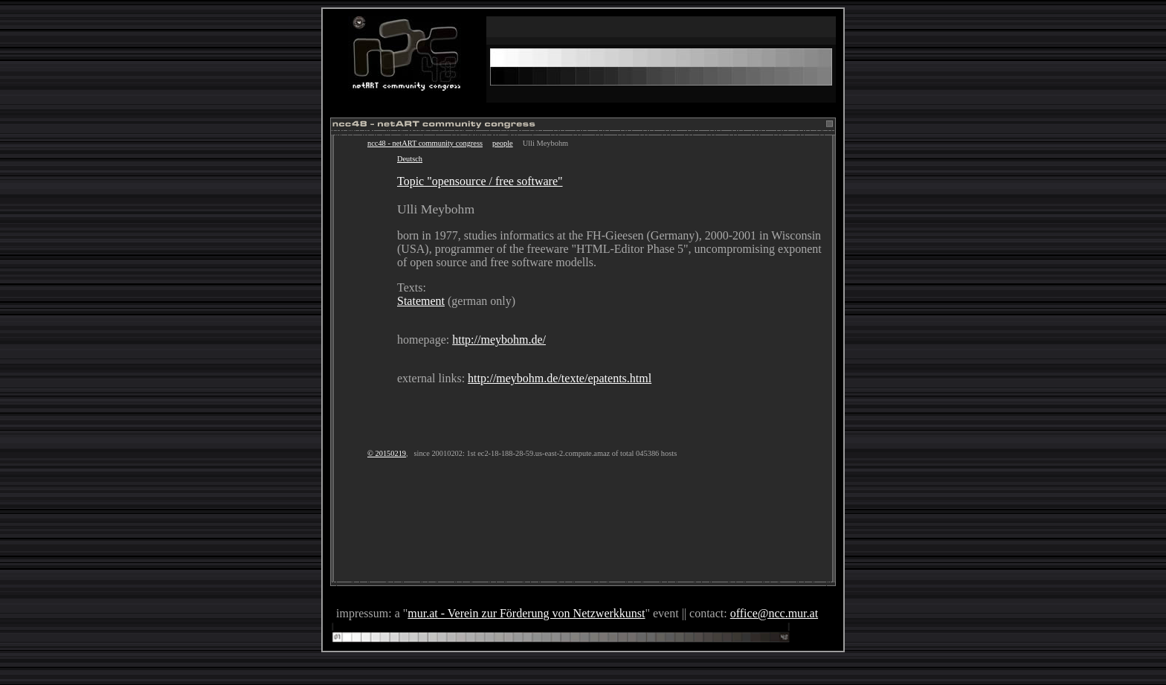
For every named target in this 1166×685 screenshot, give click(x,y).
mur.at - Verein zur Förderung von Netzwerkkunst (526, 613)
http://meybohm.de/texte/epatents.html (559, 378)
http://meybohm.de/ (499, 339)
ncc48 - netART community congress (425, 143)
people (502, 143)
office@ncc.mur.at (774, 613)
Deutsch (409, 159)
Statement (421, 301)
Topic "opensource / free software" (480, 181)
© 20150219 (386, 453)
